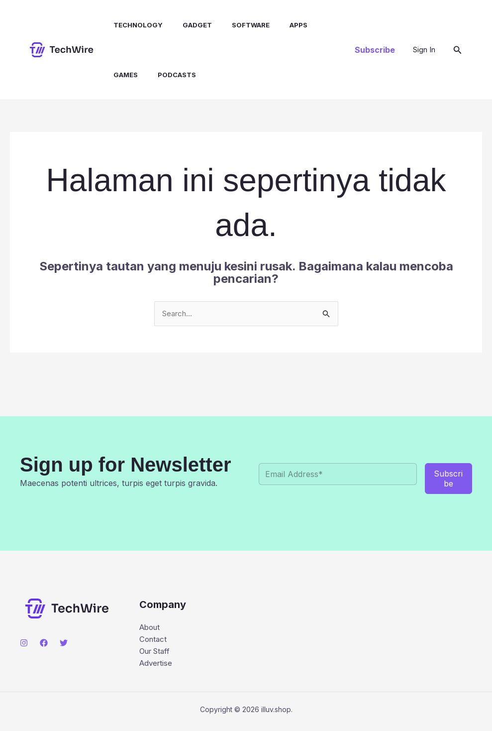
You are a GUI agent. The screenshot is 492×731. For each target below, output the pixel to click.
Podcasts (167, 75)
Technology (132, 25)
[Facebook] (44, 643)
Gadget (187, 25)
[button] (375, 50)
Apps (281, 25)
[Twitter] (64, 643)
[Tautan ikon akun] (424, 49)
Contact (154, 641)
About (151, 628)
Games (119, 75)
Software (237, 25)
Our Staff (156, 654)
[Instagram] (24, 643)
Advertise (157, 666)
